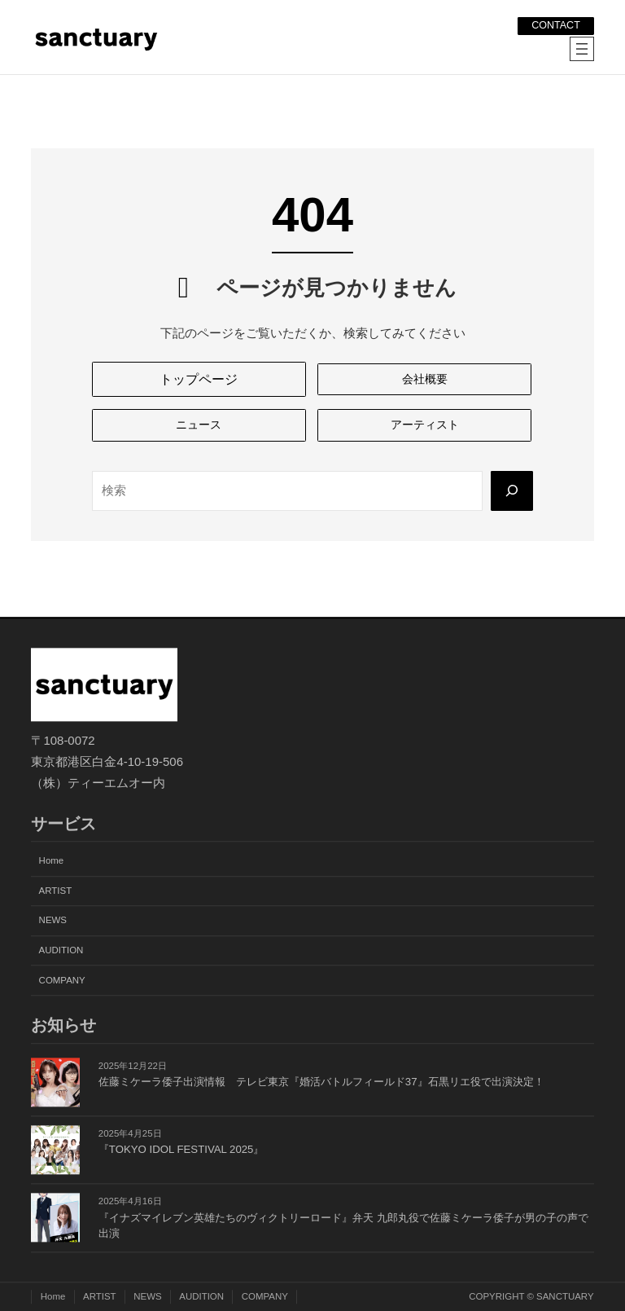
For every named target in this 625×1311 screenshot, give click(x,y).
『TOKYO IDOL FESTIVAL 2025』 (181, 1150)
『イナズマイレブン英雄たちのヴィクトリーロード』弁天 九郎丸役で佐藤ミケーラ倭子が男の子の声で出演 (343, 1226)
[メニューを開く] (582, 49)
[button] (198, 380)
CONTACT (553, 25)
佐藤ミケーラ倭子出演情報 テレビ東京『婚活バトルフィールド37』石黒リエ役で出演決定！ (321, 1082)
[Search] (511, 493)
